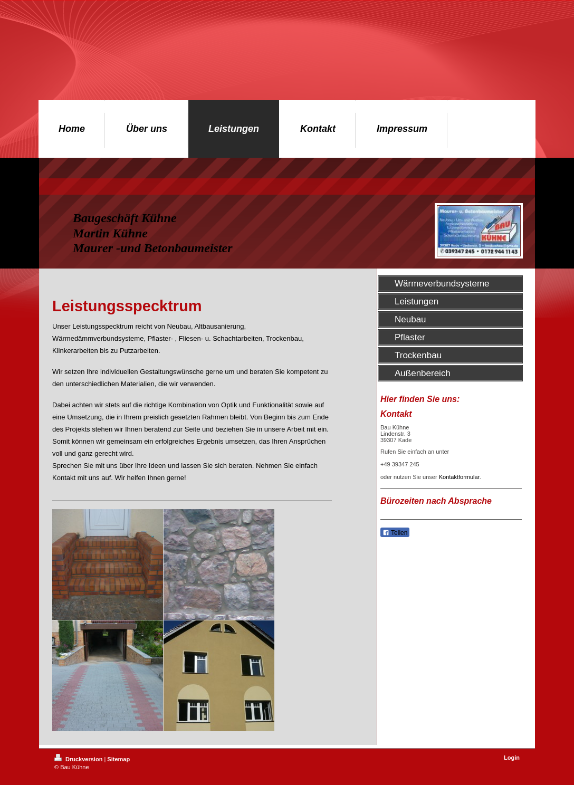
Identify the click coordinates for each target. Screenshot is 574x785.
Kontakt (63, 478)
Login (512, 757)
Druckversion (79, 759)
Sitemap (118, 759)
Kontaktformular (459, 477)
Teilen (394, 533)
